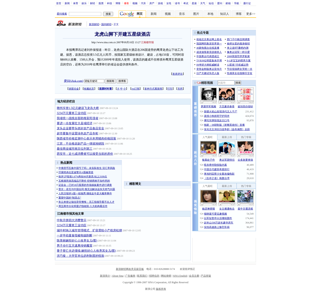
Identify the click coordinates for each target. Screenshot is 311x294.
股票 (101, 3)
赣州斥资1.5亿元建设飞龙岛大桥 (78, 108)
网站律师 (166, 275)
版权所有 (161, 288)
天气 (202, 3)
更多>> (250, 13)
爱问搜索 (62, 13)
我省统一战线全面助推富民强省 (77, 118)
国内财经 (106, 24)
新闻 (67, 3)
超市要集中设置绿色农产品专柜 (77, 133)
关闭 (180, 88)
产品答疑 (206, 275)
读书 (177, 3)
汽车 (143, 3)
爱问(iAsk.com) (73, 80)
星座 (194, 3)
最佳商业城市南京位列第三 (74, 148)
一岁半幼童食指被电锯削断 (74, 235)
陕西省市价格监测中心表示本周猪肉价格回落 (86, 138)
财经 (92, 3)
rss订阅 (135, 88)
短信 (211, 3)
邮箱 (228, 3)
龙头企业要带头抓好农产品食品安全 (80, 128)
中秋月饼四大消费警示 (71, 220)
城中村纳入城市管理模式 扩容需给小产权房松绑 (89, 230)
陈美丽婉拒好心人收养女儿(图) (77, 240)
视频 (134, 3)
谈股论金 (74, 88)
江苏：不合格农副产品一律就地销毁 (80, 143)
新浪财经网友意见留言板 (130, 269)
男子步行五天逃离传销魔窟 (74, 245)
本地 (210, 13)
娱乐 (84, 3)
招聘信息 (154, 275)
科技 (109, 3)
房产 (151, 3)
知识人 (224, 13)
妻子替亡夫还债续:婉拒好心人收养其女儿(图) (86, 250)
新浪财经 (94, 24)
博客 (118, 3)
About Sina (117, 275)
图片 (196, 13)
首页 (58, 3)
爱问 (219, 3)
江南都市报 (147, 42)
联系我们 (142, 275)
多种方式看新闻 (153, 88)
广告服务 (130, 275)
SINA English (180, 275)
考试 (185, 3)
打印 (169, 88)
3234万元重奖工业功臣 (71, 113)
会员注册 (194, 275)
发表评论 (177, 73)
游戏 (160, 3)
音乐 (182, 13)
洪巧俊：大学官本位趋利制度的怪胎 (80, 255)
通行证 (247, 3)
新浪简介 (105, 275)
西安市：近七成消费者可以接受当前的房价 (85, 153)
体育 (75, 3)
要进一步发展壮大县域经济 (74, 123)
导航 (236, 3)
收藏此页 (89, 88)
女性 (168, 3)
